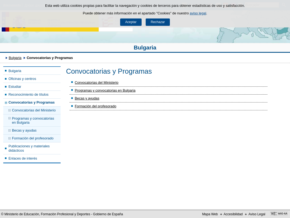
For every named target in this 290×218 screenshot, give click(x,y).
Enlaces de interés (22, 158)
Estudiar (14, 87)
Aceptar (130, 22)
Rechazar (158, 22)
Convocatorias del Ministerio (34, 110)
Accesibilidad (233, 214)
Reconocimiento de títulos (28, 94)
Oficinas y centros (22, 79)
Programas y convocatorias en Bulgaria (33, 120)
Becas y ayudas (24, 130)
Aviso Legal (256, 214)
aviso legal (198, 13)
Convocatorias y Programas (31, 102)
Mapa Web (210, 214)
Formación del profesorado (33, 138)
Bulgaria (145, 47)
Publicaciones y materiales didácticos (29, 148)
